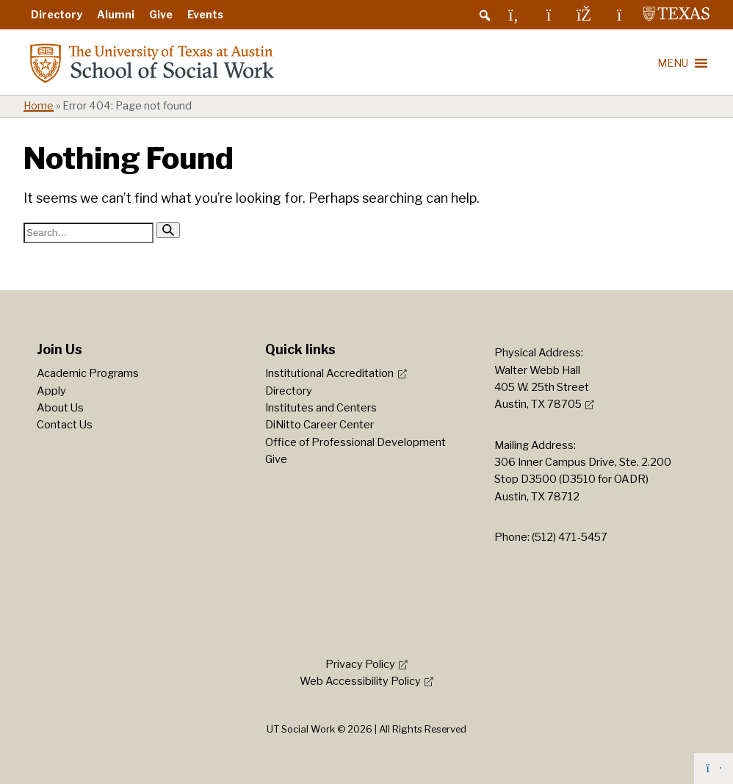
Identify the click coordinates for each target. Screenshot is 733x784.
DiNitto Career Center (319, 424)
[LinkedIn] (513, 14)
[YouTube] (619, 14)
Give (161, 14)
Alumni (115, 14)
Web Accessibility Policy (360, 681)
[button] (485, 15)
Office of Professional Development (355, 442)
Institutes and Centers (321, 407)
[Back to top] (713, 768)
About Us (60, 407)
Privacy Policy (360, 664)
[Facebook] (584, 14)
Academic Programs (88, 373)
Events (205, 14)
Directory (56, 14)
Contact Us (65, 424)
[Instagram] (548, 14)
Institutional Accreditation (329, 373)
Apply (51, 391)
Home (39, 105)
